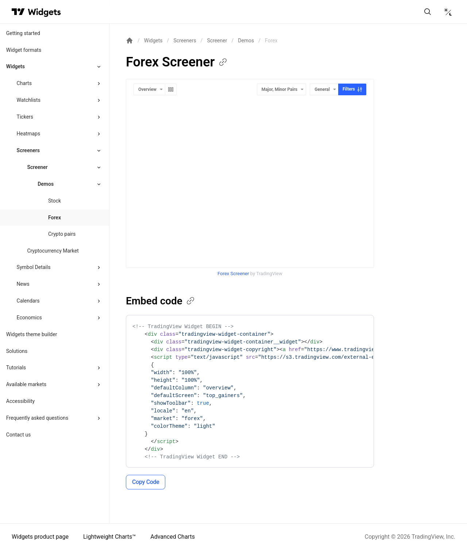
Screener (37, 167)
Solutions (16, 351)
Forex (54, 217)
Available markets (26, 384)
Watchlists (28, 100)
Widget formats (23, 50)
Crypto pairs (62, 234)
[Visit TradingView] (18, 12)
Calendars (28, 301)
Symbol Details (34, 267)
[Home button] (44, 12)
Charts (24, 83)
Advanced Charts (172, 536)
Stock (54, 201)
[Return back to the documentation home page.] (129, 40)
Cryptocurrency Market (52, 251)
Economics (29, 317)
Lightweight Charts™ (109, 536)
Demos (246, 40)
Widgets (15, 66)
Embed (161, 301)
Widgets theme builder (31, 334)
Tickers (25, 117)
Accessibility (20, 401)
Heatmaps (28, 133)
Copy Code (145, 481)
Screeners (28, 150)
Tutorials (16, 367)
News (23, 284)
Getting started (23, 33)
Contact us (18, 435)
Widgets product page (40, 536)
